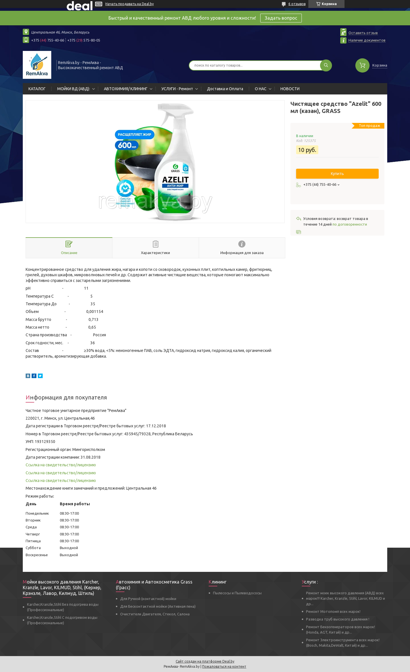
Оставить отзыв (363, 33)
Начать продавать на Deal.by (129, 4)
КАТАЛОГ (37, 89)
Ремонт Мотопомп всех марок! (333, 611)
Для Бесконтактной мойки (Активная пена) (158, 606)
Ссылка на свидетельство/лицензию (61, 465)
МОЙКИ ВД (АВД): (73, 89)
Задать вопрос (281, 17)
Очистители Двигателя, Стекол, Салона (155, 614)
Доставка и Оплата (225, 89)
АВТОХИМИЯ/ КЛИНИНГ (125, 89)
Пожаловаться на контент (224, 666)
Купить (337, 173)
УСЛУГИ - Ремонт (177, 89)
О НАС (260, 89)
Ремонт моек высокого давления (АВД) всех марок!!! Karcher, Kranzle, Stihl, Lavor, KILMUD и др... (345, 598)
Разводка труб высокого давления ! (337, 619)
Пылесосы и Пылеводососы (237, 593)
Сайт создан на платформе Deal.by (205, 661)
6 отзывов (297, 4)
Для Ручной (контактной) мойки (148, 599)
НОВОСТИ (290, 89)
